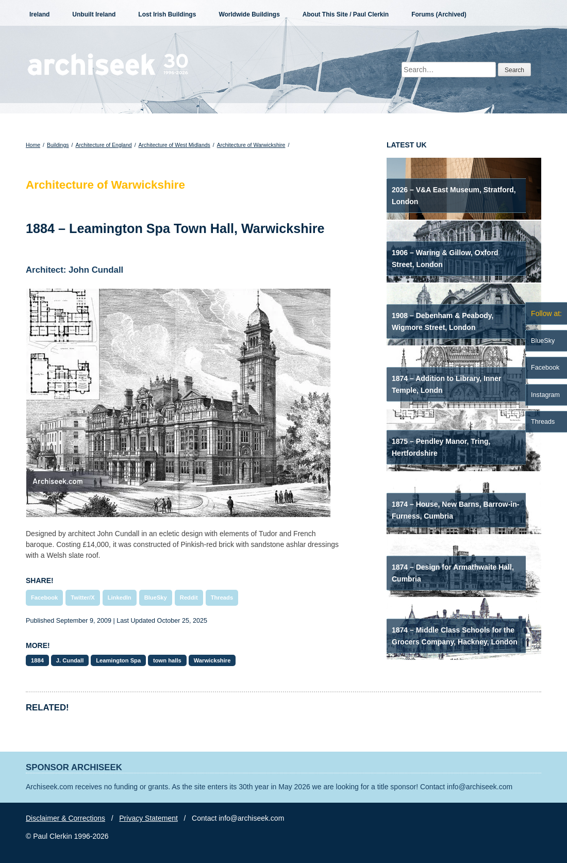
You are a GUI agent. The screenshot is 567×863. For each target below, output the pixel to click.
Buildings (58, 145)
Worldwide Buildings (249, 14)
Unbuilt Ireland (93, 14)
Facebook (44, 597)
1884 (37, 660)
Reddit (189, 597)
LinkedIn (119, 597)
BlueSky (155, 597)
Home (33, 145)
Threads (222, 597)
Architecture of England (103, 145)
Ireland (39, 14)
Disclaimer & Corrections (65, 818)
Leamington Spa (118, 660)
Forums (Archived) (438, 14)
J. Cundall (70, 660)
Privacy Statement (148, 818)
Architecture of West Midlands (174, 145)
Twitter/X (82, 597)
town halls (167, 660)
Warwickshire (212, 660)
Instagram (545, 395)
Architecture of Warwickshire (251, 145)
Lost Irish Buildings (167, 14)
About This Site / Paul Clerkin (346, 14)
